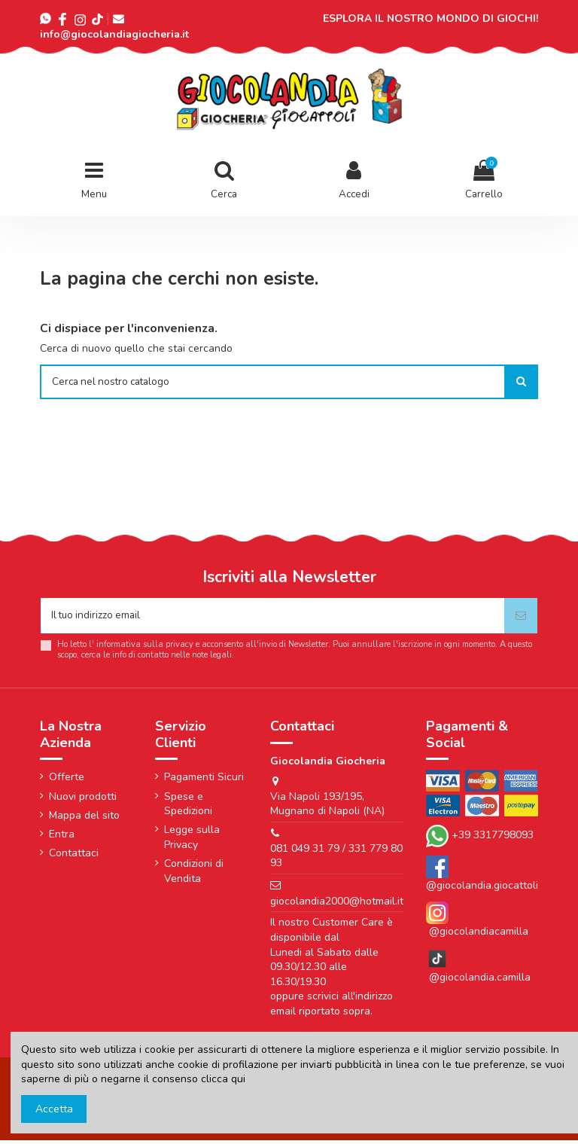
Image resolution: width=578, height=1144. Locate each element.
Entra (62, 838)
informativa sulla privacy (144, 648)
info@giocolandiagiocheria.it (114, 34)
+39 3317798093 (493, 839)
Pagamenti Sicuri (204, 781)
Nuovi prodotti (83, 800)
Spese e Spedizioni (188, 807)
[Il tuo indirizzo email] (272, 618)
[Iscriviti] (520, 618)
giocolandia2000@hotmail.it (336, 905)
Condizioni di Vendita (194, 874)
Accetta (54, 1109)
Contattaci (74, 857)
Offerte (66, 781)
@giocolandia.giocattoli (482, 890)
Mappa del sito (84, 819)
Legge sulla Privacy (192, 841)
